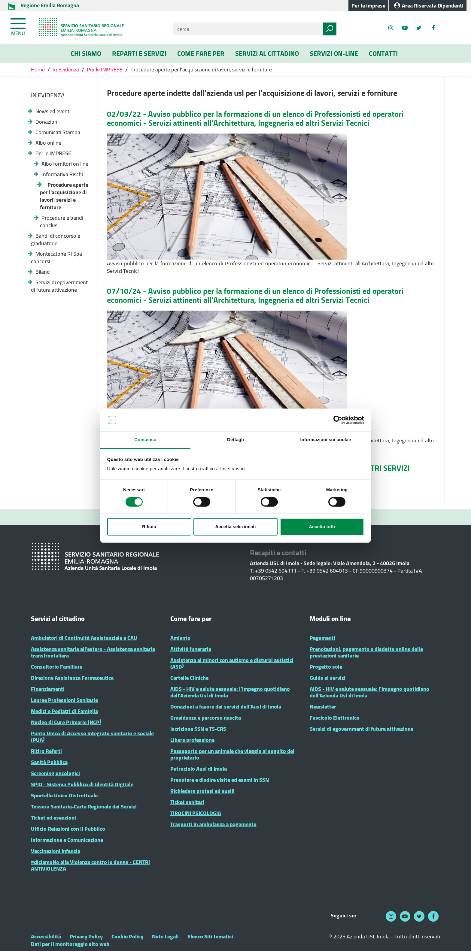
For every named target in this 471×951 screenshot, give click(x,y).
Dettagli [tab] (235, 439)
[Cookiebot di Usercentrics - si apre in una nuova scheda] (337, 419)
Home (38, 69)
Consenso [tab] (145, 439)
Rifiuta (149, 526)
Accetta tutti (322, 526)
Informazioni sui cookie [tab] (325, 439)
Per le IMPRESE (105, 69)
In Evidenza (66, 69)
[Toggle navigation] (19, 26)
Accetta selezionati (235, 526)
